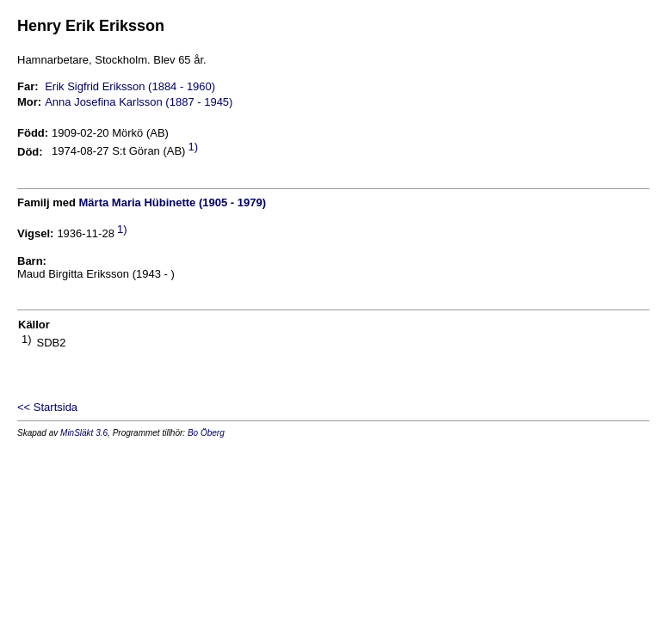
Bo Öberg (206, 433)
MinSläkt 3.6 (84, 433)
